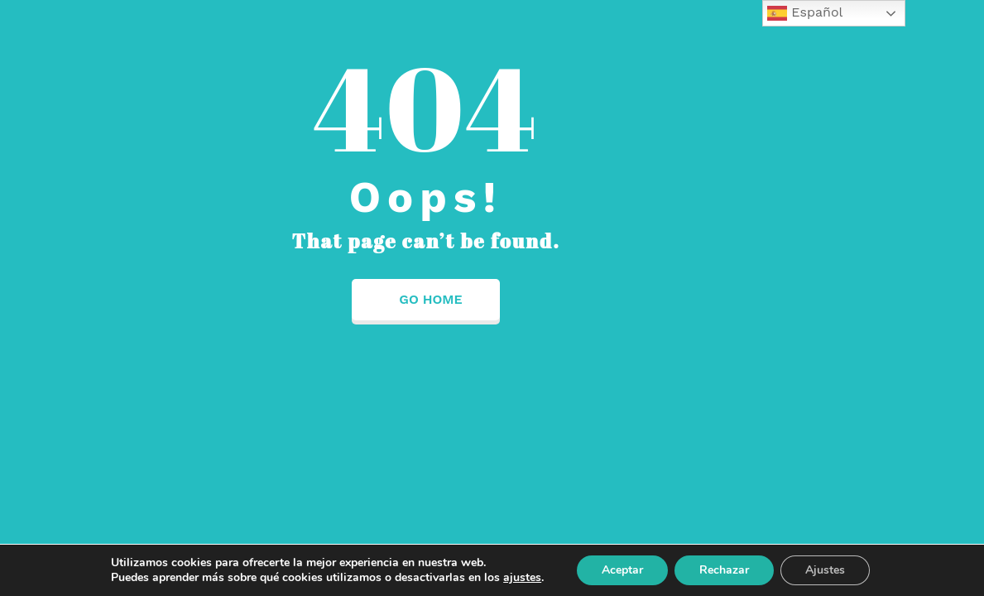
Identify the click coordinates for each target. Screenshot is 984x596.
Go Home (425, 299)
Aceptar (622, 570)
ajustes (522, 577)
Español (805, 13)
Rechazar (724, 570)
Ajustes (825, 570)
